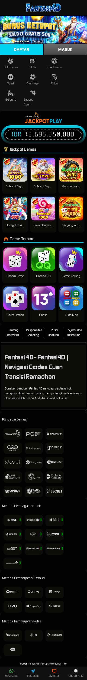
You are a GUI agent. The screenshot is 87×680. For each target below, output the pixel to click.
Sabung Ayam (29, 98)
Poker (54, 79)
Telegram (33, 673)
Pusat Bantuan (53, 332)
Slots (32, 63)
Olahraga (33, 79)
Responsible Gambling (34, 332)
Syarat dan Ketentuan (74, 332)
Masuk (65, 49)
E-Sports (10, 96)
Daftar (21, 49)
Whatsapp (11, 673)
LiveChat (54, 673)
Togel (10, 79)
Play (55, 121)
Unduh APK (75, 673)
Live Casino (54, 63)
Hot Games (11, 63)
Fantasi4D (33, 663)
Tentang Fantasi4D (12, 332)
